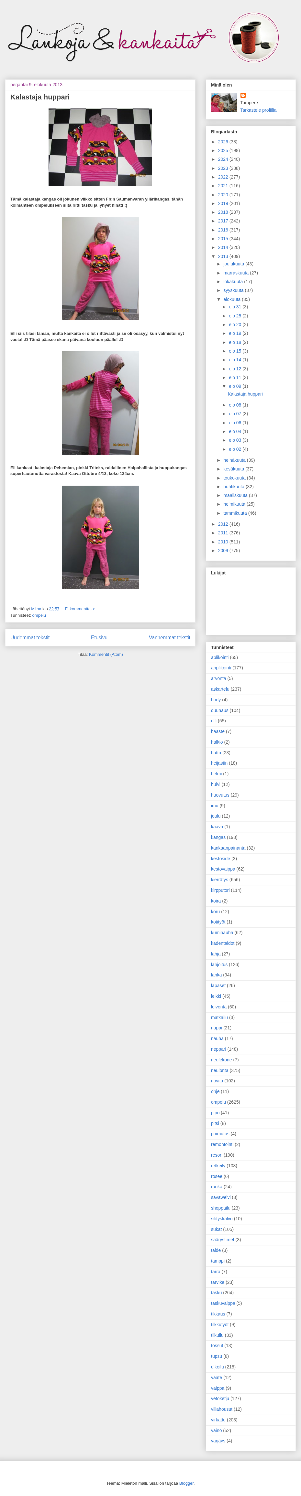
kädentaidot (222, 943)
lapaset (218, 985)
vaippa (217, 1388)
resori (216, 1155)
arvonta (218, 678)
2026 (223, 141)
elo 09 (235, 386)
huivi (215, 784)
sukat (216, 1229)
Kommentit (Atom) (106, 654)
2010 (223, 541)
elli (214, 720)
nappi (216, 1027)
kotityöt (218, 921)
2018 (223, 212)
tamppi (218, 1261)
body (216, 699)
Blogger (186, 1483)
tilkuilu (217, 1335)
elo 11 (235, 377)
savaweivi (221, 1197)
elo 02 (235, 449)
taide (216, 1250)
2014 (223, 247)
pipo (215, 1112)
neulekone (221, 1059)
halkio (217, 742)
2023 (223, 168)
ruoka (216, 1186)
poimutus (220, 1133)
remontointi (222, 1144)
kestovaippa (223, 869)
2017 (223, 220)
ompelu (39, 615)
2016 (223, 229)
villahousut (221, 1409)
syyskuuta (234, 290)
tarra (215, 1271)
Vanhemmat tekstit (169, 637)
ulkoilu (217, 1366)
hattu (216, 752)
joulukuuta (234, 263)
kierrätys (219, 879)
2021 (223, 185)
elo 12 (235, 368)
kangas (218, 837)
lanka (216, 974)
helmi (216, 773)
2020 (223, 194)
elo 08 (235, 405)
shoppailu (220, 1208)
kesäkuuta (234, 468)
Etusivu (99, 637)
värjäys (218, 1440)
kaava (217, 826)
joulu (216, 816)
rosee (216, 1176)
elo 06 (235, 422)
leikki (216, 996)
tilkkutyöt (220, 1324)
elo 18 (235, 342)
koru (215, 911)
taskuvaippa (223, 1303)
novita (217, 1080)
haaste (218, 731)
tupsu (216, 1356)
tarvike (217, 1282)
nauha (217, 1038)
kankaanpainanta (228, 848)
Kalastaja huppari (40, 97)
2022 (223, 177)
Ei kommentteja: (80, 608)
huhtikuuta (234, 486)
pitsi (215, 1123)
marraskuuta (236, 272)
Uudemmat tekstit (30, 637)
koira (216, 900)
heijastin (219, 763)
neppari (218, 1049)
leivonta (219, 1006)
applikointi (221, 667)
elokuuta (232, 299)
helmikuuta (235, 504)
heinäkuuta (235, 460)
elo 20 (235, 324)
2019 (223, 203)
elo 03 (235, 440)
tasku (216, 1292)
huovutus (220, 795)
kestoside (220, 858)
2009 (223, 550)
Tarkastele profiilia (258, 110)
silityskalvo (222, 1218)
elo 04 (235, 431)
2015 (223, 238)
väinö (216, 1430)
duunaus (220, 710)
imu (214, 805)
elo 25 (235, 315)
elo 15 (235, 351)
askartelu (220, 689)
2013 (223, 256)
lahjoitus (219, 964)
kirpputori (220, 890)
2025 (223, 150)
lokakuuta (233, 281)
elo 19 (235, 333)
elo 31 (235, 306)
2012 (223, 524)
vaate (216, 1377)
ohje (215, 1091)
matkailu (219, 1017)
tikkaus (218, 1313)
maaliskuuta (236, 495)
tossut (217, 1345)
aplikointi (220, 657)
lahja (216, 953)
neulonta (220, 1070)
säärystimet (222, 1239)
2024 (223, 159)
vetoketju (220, 1398)
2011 (223, 532)
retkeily (218, 1165)
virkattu (218, 1419)
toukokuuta (235, 477)
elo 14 (235, 359)
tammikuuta (235, 513)
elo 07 (235, 413)
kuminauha (222, 932)
